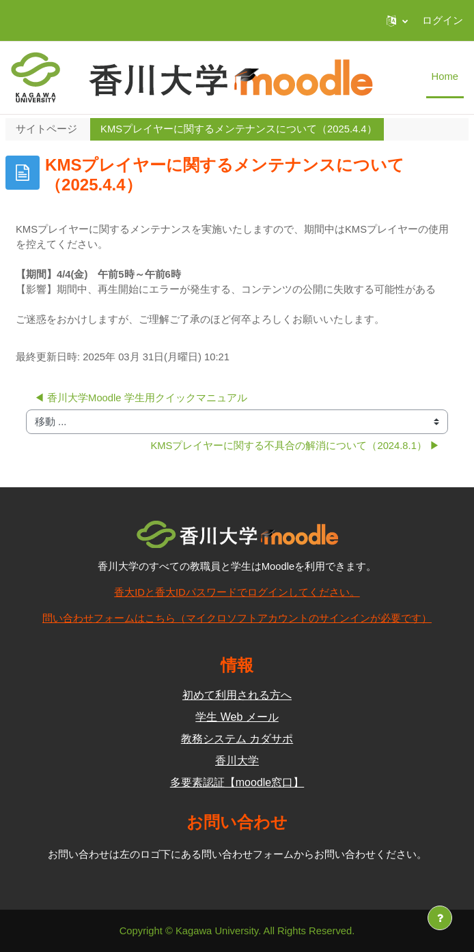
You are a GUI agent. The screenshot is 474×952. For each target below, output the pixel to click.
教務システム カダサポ (237, 739)
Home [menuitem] (445, 76)
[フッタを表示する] (440, 918)
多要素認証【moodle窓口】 (237, 782)
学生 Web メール (237, 717)
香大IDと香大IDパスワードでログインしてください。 (237, 592)
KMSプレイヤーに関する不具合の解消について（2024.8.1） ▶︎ (295, 445)
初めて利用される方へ (237, 695)
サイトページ (46, 129)
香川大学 (237, 760)
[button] (397, 20)
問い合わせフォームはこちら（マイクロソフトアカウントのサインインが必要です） (237, 618)
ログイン (442, 20)
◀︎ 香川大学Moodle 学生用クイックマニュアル (140, 397)
